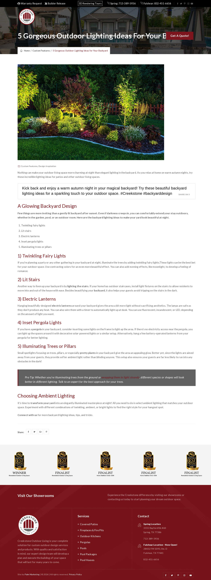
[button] (179, 36)
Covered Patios (59, 35)
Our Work (126, 35)
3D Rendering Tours (90, 3)
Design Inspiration (47, 166)
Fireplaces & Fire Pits (92, 530)
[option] (62, 465)
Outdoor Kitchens (83, 35)
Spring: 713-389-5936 (121, 3)
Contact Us (144, 35)
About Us (40, 35)
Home (25, 50)
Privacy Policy (75, 574)
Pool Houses (87, 560)
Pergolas (85, 542)
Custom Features (29, 166)
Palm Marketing (32, 574)
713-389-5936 (151, 538)
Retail (112, 35)
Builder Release (55, 3)
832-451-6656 (151, 559)
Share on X (184, 195)
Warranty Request (30, 3)
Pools (100, 35)
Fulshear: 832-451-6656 (156, 3)
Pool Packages (88, 554)
